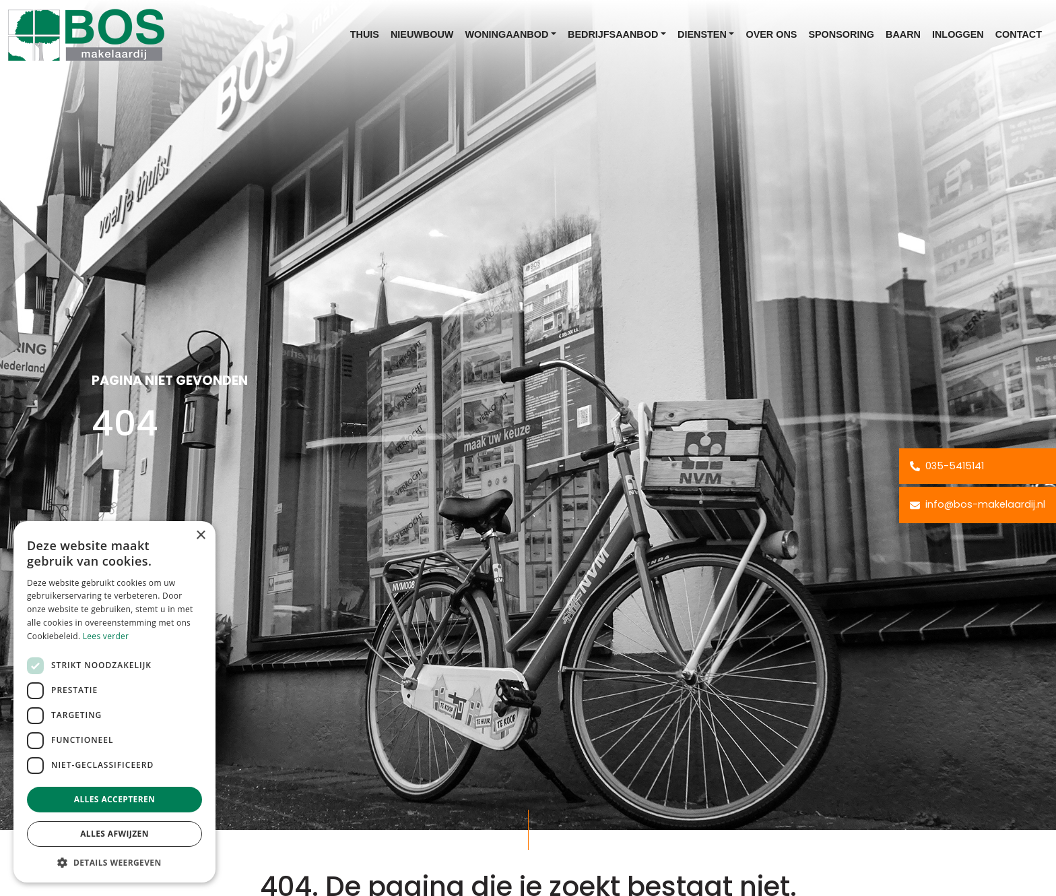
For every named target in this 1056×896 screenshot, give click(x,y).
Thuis (364, 34)
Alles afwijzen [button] (114, 833)
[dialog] (114, 702)
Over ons (771, 34)
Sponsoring (841, 34)
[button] (114, 862)
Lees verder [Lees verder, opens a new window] (106, 636)
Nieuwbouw (422, 34)
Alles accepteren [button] (115, 799)
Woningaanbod (506, 34)
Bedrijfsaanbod (613, 34)
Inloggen (958, 34)
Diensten (702, 34)
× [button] (200, 536)
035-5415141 (947, 466)
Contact (1018, 34)
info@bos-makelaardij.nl (977, 504)
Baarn (903, 34)
